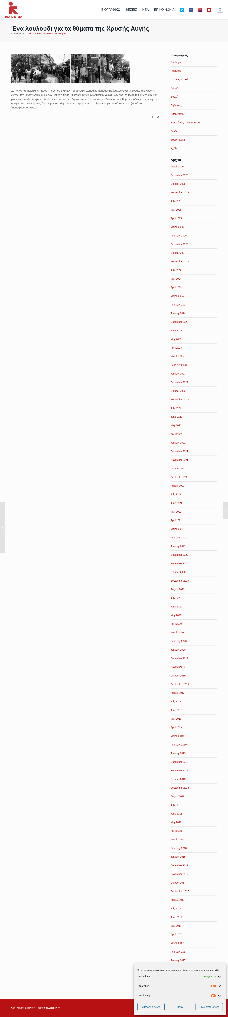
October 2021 (178, 468)
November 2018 (179, 770)
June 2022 (176, 416)
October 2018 (178, 779)
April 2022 (176, 434)
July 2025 (176, 201)
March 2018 (177, 839)
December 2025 (179, 175)
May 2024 (176, 278)
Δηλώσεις (176, 105)
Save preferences (209, 1006)
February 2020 (179, 641)
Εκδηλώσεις (35, 33)
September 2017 (180, 891)
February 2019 (179, 744)
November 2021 (179, 459)
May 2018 (176, 822)
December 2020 (179, 554)
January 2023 (178, 373)
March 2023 (177, 356)
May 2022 (176, 425)
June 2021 (176, 503)
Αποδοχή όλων (151, 1006)
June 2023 (176, 330)
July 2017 (176, 908)
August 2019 (178, 692)
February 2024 (179, 304)
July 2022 (176, 408)
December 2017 (179, 865)
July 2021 (176, 494)
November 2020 (179, 563)
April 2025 (176, 218)
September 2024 (180, 261)
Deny (180, 1006)
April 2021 (176, 520)
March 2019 (177, 736)
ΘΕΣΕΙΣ (131, 9)
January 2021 (178, 546)
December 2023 (179, 321)
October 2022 (178, 390)
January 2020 (178, 649)
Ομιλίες (175, 131)
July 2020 (176, 598)
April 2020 (176, 623)
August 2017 (178, 900)
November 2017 (179, 874)
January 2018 (178, 856)
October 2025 (178, 183)
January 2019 (178, 753)
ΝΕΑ (145, 9)
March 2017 (177, 943)
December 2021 (179, 451)
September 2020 (180, 580)
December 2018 (179, 761)
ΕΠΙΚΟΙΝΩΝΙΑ (164, 9)
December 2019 (179, 658)
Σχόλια (174, 148)
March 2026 (177, 166)
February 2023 (179, 365)
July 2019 (176, 701)
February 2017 (179, 951)
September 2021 (180, 477)
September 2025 (180, 192)
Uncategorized (179, 79)
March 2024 (177, 296)
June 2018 (176, 813)
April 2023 (176, 347)
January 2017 (178, 960)
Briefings (176, 62)
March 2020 (177, 632)
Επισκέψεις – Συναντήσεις (186, 122)
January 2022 (178, 442)
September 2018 (180, 787)
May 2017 (176, 925)
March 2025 (177, 227)
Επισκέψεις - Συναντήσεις (54, 33)
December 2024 (179, 244)
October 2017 (178, 882)
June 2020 (176, 606)
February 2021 (179, 537)
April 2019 (176, 727)
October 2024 (178, 252)
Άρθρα (174, 87)
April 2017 (176, 934)
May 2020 (176, 615)
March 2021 (177, 529)
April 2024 (176, 287)
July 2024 (176, 270)
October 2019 (178, 675)
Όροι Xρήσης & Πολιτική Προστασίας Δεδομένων (35, 1007)
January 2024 (178, 313)
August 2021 (178, 485)
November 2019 (179, 667)
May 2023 (176, 339)
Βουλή (174, 96)
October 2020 (178, 572)
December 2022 (179, 382)
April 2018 (176, 830)
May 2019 (176, 718)
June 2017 (176, 917)
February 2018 (179, 848)
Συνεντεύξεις (178, 139)
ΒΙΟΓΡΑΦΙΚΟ (110, 9)
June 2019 (176, 710)
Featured (176, 70)
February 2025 (179, 235)
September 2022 (180, 399)
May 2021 (176, 511)
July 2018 (176, 805)
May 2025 (176, 209)
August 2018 (178, 796)
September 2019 (180, 684)
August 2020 (178, 589)
